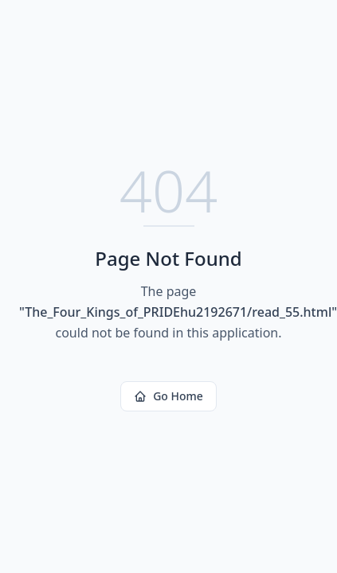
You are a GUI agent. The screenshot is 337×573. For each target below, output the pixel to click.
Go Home (168, 395)
